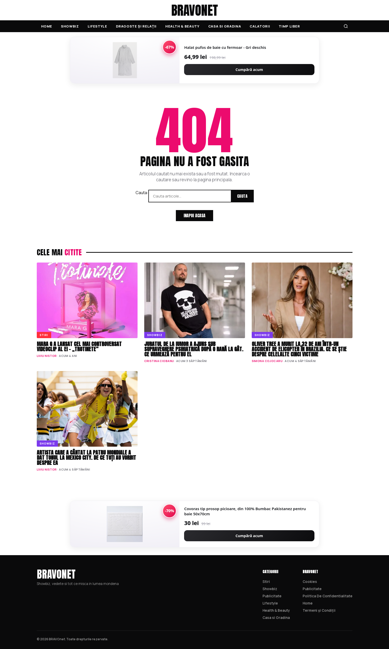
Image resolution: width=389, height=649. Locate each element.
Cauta (242, 196)
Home (46, 26)
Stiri (266, 581)
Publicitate (272, 596)
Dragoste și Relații (136, 26)
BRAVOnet (194, 10)
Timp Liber (289, 26)
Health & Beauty (182, 26)
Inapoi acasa (195, 215)
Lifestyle (97, 26)
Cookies (310, 581)
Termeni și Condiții (319, 610)
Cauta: (141, 192)
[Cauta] (345, 26)
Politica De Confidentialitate (327, 596)
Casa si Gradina (224, 26)
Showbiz (70, 26)
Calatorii (260, 26)
